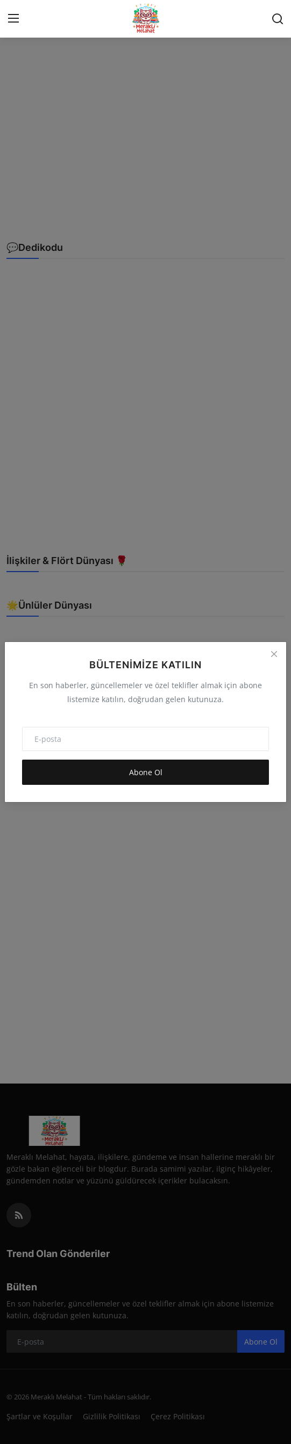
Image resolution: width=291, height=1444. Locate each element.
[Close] (273, 654)
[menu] (13, 19)
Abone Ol (145, 772)
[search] (277, 19)
